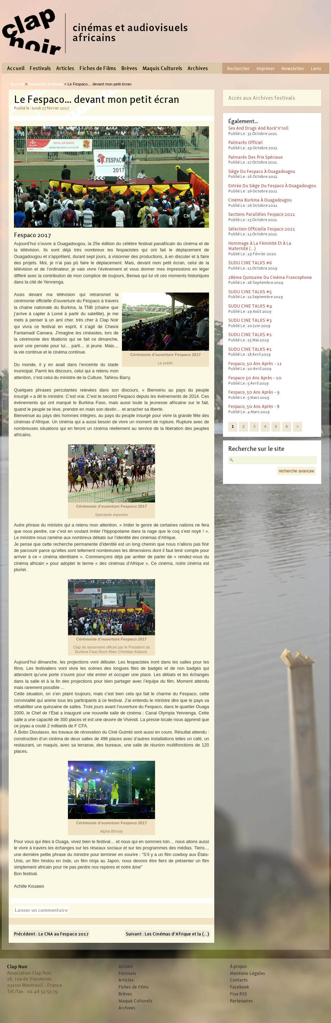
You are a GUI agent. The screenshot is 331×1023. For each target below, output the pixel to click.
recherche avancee (296, 471)
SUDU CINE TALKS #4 (250, 306)
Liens (316, 68)
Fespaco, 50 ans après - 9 (253, 392)
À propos (238, 966)
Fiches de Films (97, 68)
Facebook (239, 987)
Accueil (15, 68)
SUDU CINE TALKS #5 (250, 291)
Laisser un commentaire (41, 910)
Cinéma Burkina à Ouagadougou (260, 200)
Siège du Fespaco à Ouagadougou (261, 171)
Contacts (239, 980)
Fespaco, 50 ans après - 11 (255, 363)
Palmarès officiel (245, 142)
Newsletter (293, 68)
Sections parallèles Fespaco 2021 (261, 214)
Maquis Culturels (162, 68)
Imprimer (265, 68)
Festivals (40, 68)
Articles (65, 68)
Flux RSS (238, 994)
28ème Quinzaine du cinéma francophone (270, 277)
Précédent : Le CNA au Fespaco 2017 (51, 934)
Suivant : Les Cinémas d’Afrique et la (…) (167, 934)
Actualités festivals (46, 84)
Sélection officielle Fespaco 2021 (261, 229)
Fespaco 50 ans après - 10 (255, 377)
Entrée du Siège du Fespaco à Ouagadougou (272, 185)
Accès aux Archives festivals (261, 97)
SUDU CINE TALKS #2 (250, 334)
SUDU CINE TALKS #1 (250, 349)
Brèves (129, 68)
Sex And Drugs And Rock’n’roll (258, 128)
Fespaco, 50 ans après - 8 (253, 406)
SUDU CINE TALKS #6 (250, 262)
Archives (197, 68)
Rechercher (238, 68)
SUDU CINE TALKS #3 (250, 320)
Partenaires (241, 1001)
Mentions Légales (247, 973)
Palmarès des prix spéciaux (255, 157)
